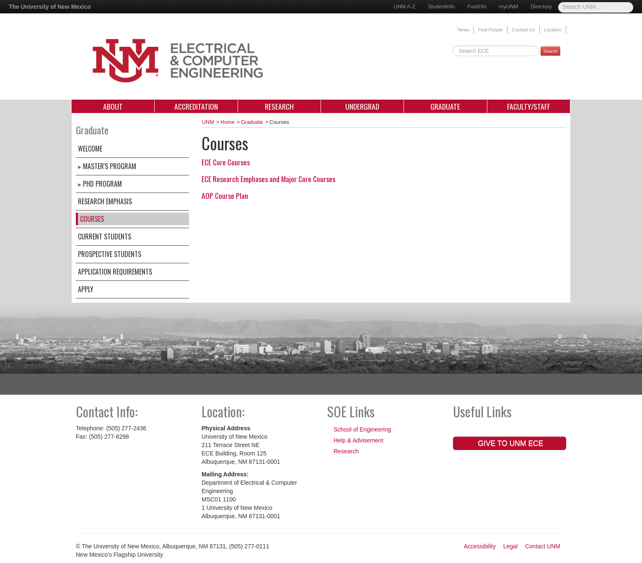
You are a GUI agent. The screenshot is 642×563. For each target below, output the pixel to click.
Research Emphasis (105, 201)
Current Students (104, 236)
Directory (541, 7)
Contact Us (523, 29)
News (463, 29)
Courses (92, 219)
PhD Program (102, 184)
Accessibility (480, 546)
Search (550, 51)
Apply (85, 289)
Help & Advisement (358, 440)
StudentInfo (441, 7)
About (113, 106)
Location (553, 29)
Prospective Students (109, 254)
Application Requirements (115, 272)
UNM (208, 122)
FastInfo (477, 7)
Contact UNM (542, 546)
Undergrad (362, 106)
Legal (510, 546)
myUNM (508, 7)
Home (227, 122)
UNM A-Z (404, 7)
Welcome (90, 149)
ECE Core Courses (226, 162)
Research (279, 106)
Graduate (445, 106)
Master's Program (109, 166)
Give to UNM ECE (510, 443)
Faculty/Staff (528, 106)
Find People (490, 29)
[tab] (384, 162)
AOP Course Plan (225, 195)
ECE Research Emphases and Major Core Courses (268, 178)
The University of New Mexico (50, 6)
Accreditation (196, 106)
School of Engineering (362, 429)
